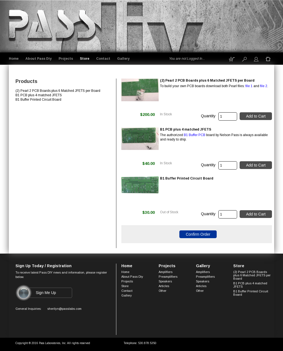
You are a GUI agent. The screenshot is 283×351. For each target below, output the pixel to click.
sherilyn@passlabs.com (64, 308)
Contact (103, 59)
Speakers (165, 281)
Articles (164, 286)
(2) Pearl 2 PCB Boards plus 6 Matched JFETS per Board (252, 275)
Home (14, 59)
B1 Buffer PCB (194, 135)
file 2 (263, 86)
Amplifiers (165, 272)
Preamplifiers (168, 276)
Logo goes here (53, 25)
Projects (66, 59)
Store (84, 59)
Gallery (123, 59)
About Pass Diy (38, 59)
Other (162, 290)
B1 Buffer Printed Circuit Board (250, 293)
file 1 (249, 86)
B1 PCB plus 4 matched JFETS (250, 285)
